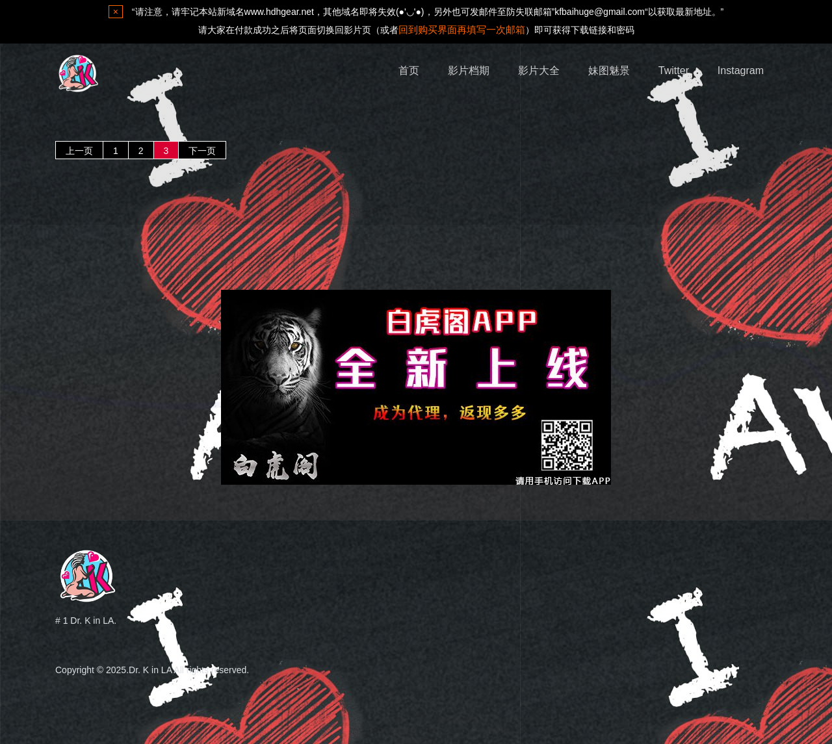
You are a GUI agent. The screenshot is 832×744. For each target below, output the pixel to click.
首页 (408, 70)
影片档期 (468, 70)
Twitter (673, 70)
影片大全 (539, 70)
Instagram (741, 70)
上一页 (79, 151)
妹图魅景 (609, 70)
